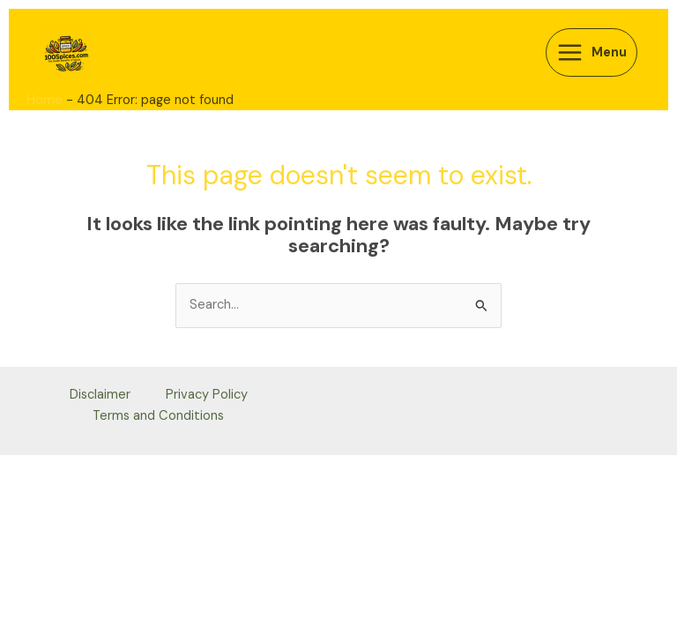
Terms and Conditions (158, 415)
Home (44, 100)
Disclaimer (100, 394)
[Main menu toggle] (591, 52)
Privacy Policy (207, 394)
